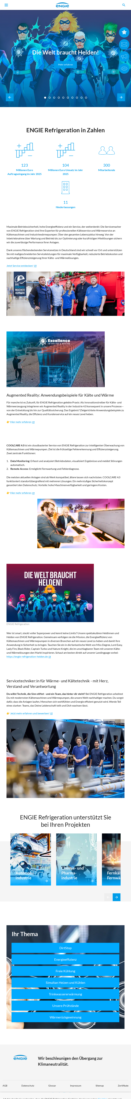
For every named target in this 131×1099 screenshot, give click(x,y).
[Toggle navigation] (6, 5)
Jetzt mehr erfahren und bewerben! (31, 713)
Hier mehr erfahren (22, 493)
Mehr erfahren (65, 64)
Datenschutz (27, 1085)
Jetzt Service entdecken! (21, 265)
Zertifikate (123, 1085)
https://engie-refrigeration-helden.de (28, 656)
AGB (5, 1085)
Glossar (52, 1085)
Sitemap (100, 1085)
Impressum (75, 1085)
